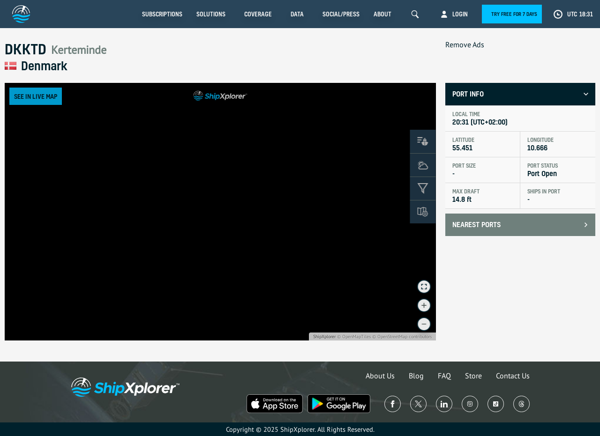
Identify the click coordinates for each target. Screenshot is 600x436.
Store (473, 375)
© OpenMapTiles (354, 336)
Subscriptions (162, 14)
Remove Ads (464, 44)
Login (460, 14)
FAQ (444, 375)
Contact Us (513, 375)
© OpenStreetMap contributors (402, 336)
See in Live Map (35, 96)
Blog (416, 375)
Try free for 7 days (514, 14)
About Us (380, 375)
